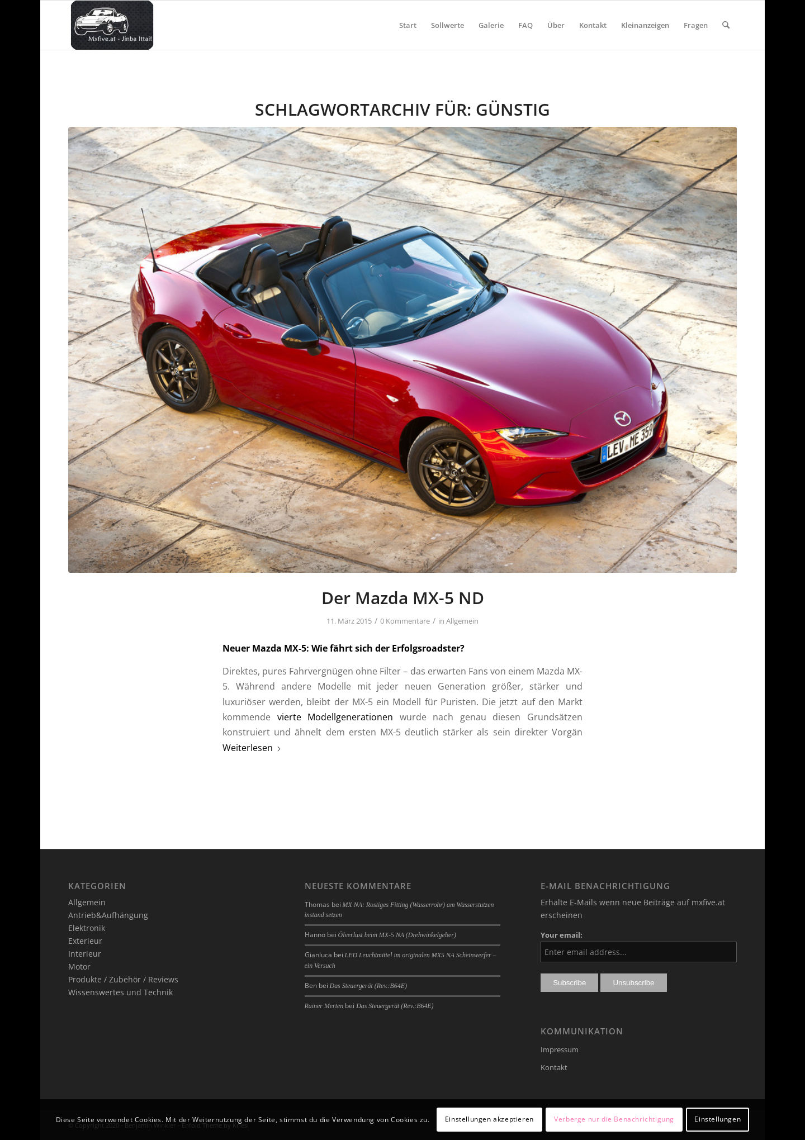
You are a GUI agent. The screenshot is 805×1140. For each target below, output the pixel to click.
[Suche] (726, 25)
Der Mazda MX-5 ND (402, 597)
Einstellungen (717, 1119)
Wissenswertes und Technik (120, 992)
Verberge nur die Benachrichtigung (614, 1119)
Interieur (84, 953)
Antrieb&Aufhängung (108, 915)
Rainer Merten (324, 1006)
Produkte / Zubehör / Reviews (123, 979)
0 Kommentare (405, 621)
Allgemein (462, 621)
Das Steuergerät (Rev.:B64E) (368, 986)
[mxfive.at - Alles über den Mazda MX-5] (112, 25)
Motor (79, 966)
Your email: (562, 935)
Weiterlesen (252, 748)
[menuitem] (408, 25)
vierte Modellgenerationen (335, 717)
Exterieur (85, 940)
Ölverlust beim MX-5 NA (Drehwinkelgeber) (397, 935)
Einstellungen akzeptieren (489, 1119)
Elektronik (86, 928)
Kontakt (554, 1067)
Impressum (560, 1049)
